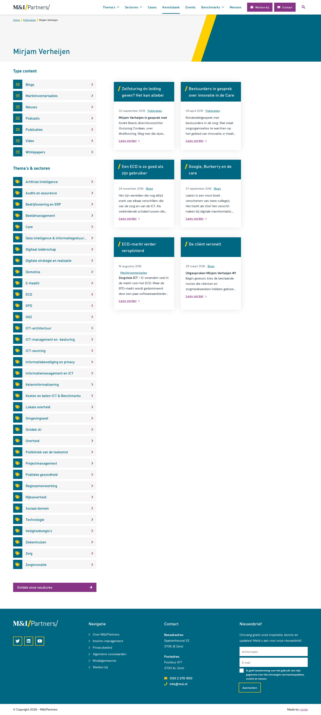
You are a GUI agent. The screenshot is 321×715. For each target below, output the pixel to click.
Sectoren (131, 7)
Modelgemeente (104, 661)
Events (190, 7)
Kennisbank (171, 7)
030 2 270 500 (181, 678)
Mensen (235, 7)
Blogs (149, 188)
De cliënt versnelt (205, 244)
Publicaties (155, 111)
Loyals (304, 709)
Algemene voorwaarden (109, 654)
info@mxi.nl (178, 684)
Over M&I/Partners (106, 634)
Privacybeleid (102, 648)
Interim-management (108, 641)
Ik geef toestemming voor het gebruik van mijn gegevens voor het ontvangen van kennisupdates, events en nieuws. (275, 674)
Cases (152, 7)
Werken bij (100, 667)
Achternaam (250, 651)
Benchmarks (210, 7)
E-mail (246, 662)
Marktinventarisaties (133, 273)
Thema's (109, 7)
